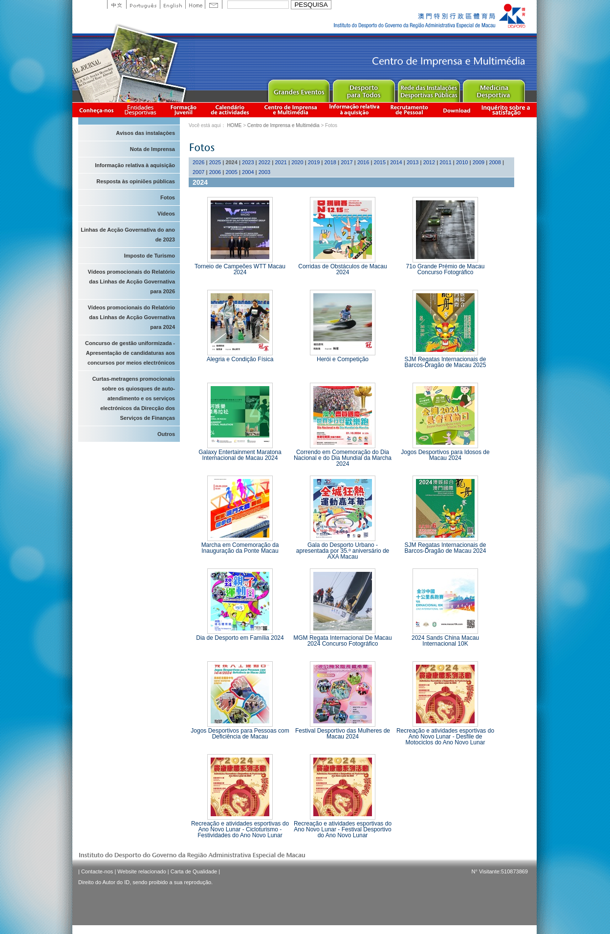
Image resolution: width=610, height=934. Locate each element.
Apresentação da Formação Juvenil (183, 109)
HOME (234, 125)
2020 (297, 162)
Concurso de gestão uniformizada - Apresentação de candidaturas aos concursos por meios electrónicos (130, 353)
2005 (231, 172)
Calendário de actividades (230, 109)
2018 (330, 162)
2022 (264, 162)
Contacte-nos (97, 871)
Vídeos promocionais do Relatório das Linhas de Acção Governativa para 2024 (131, 317)
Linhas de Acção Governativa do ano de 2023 (128, 234)
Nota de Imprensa (152, 149)
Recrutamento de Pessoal (409, 109)
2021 (280, 162)
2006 (215, 172)
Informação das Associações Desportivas (142, 109)
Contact (213, 4)
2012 (429, 162)
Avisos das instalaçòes (145, 133)
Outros (166, 434)
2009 (478, 162)
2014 (396, 162)
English (172, 4)
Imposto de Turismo (149, 256)
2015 (380, 162)
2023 (248, 162)
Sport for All (363, 88)
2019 (314, 162)
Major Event (298, 88)
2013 (412, 162)
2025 (215, 162)
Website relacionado (141, 871)
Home (195, 4)
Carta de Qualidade (194, 871)
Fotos (167, 197)
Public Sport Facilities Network (428, 88)
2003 (264, 172)
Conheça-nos (96, 109)
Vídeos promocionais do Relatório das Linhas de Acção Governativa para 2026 (131, 281)
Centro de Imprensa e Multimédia (291, 109)
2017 (346, 162)
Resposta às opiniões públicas (135, 181)
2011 (445, 162)
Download (456, 109)
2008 (495, 162)
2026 (198, 162)
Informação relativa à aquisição (354, 109)
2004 (248, 172)
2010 (462, 162)
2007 (198, 172)
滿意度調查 (507, 109)
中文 (116, 4)
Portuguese (143, 4)
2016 (363, 162)
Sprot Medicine (493, 88)
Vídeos (166, 214)
